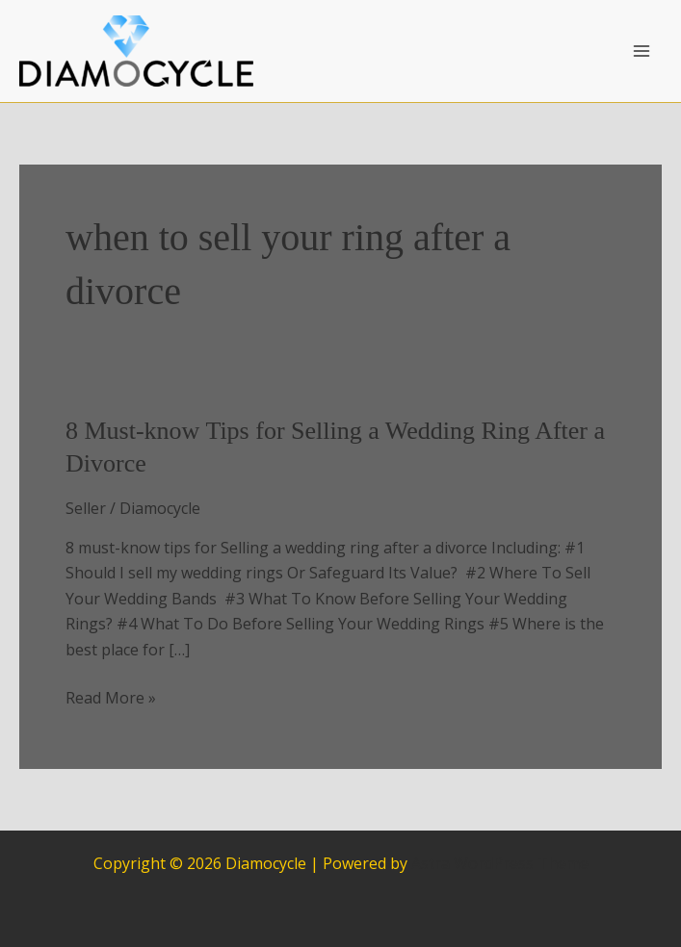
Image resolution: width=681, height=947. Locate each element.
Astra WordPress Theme (500, 863)
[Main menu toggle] (641, 51)
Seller (85, 508)
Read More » (110, 697)
